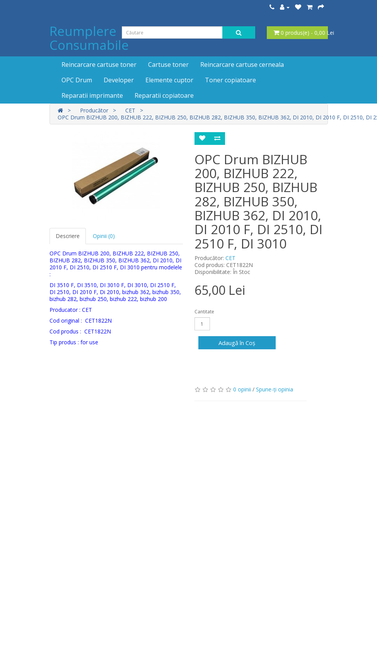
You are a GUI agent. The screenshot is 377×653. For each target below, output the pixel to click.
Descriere (68, 236)
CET (130, 110)
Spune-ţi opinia (274, 389)
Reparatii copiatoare (164, 95)
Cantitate (204, 311)
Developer (119, 80)
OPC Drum (76, 80)
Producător (94, 110)
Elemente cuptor (169, 80)
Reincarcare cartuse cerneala (242, 64)
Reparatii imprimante (92, 95)
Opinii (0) (104, 236)
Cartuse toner (168, 64)
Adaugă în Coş (236, 343)
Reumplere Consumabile (89, 38)
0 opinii (242, 389)
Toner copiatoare (230, 80)
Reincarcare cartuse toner (98, 64)
